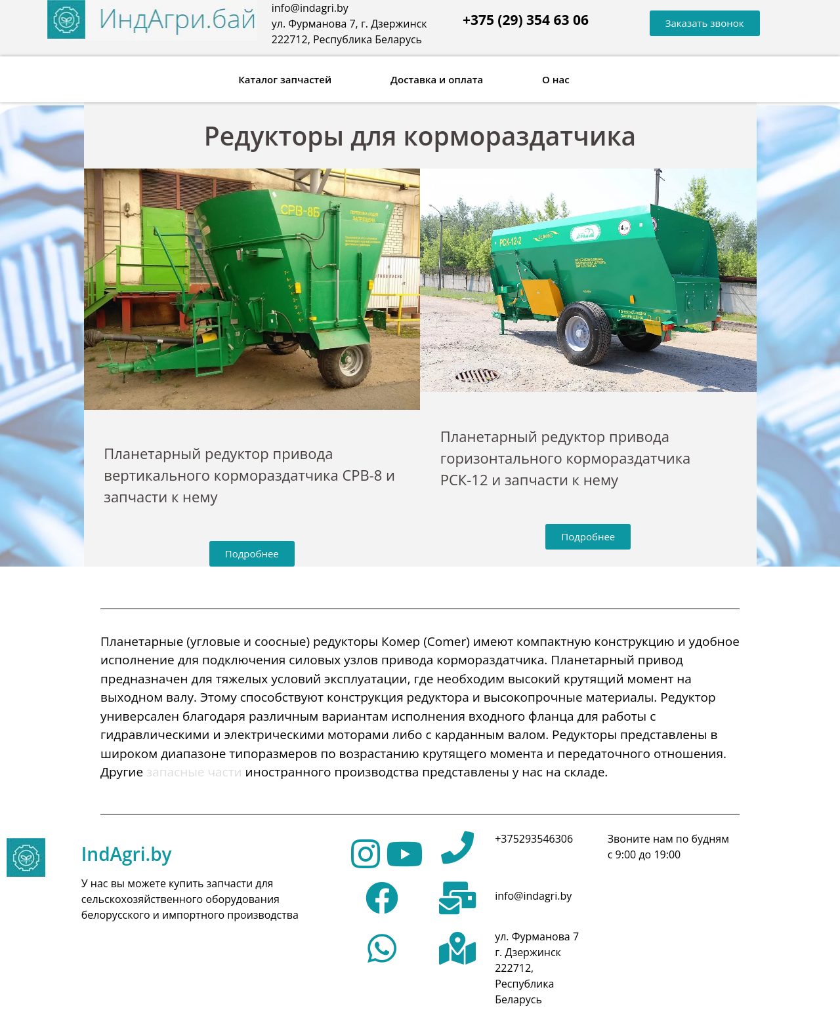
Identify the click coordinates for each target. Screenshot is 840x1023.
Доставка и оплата (436, 79)
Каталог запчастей (284, 79)
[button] (705, 23)
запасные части (194, 771)
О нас (556, 79)
